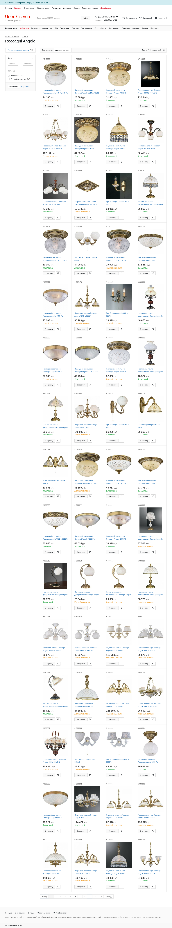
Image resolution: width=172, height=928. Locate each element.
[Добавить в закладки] (58, 106)
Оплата (76, 8)
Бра (96, 28)
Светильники (86, 28)
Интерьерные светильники (20, 50)
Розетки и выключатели (41, 28)
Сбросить (25, 87)
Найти (85, 18)
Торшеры (126, 28)
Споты (103, 28)
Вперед (108, 896)
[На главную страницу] (19, 17)
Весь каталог (11, 28)
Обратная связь (42, 8)
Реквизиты (56, 8)
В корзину (49, 106)
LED (56, 28)
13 (101, 896)
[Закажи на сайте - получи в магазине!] (0, 469)
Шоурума (30, 3)
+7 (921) (105, 16)
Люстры (75, 28)
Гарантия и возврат (90, 8)
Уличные (136, 28)
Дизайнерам (106, 8)
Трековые (64, 28)
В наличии (16, 76)
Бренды (8, 8)
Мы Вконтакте (60, 913)
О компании (29, 8)
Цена (10, 58)
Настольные (113, 28)
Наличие (11, 71)
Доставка (67, 8)
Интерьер (154, 28)
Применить (13, 87)
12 (95, 896)
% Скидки (24, 28)
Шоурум (17, 8)
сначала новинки (62, 50)
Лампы (145, 28)
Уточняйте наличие (20, 79)
